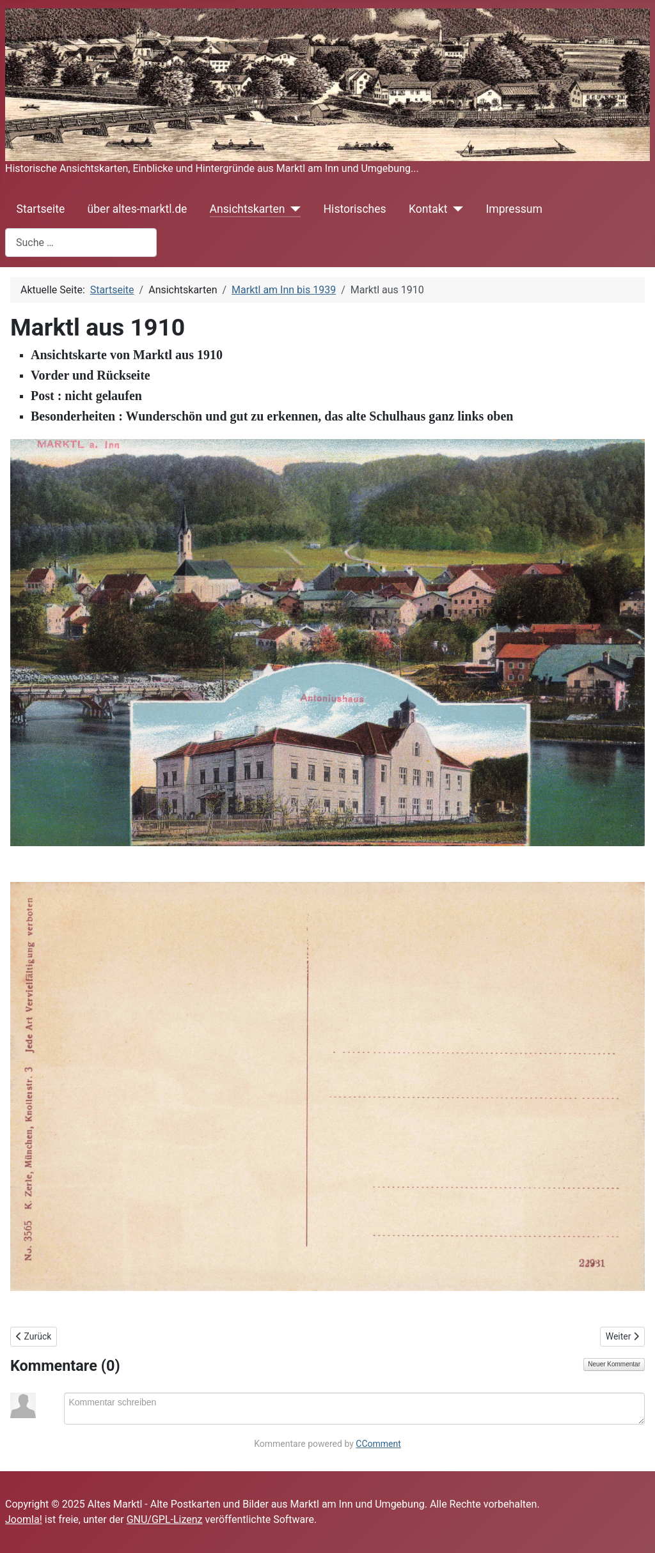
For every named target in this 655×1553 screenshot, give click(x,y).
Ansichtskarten (247, 209)
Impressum (513, 209)
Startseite (41, 209)
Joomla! (23, 1519)
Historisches (355, 209)
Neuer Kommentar (614, 1364)
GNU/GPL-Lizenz (165, 1519)
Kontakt (428, 209)
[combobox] (81, 242)
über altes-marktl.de (137, 209)
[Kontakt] (455, 209)
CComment (378, 1444)
